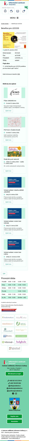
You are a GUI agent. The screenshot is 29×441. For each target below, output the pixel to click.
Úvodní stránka (5, 23)
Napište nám (14, 416)
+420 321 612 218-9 (15, 380)
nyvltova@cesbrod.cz (15, 391)
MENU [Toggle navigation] (14, 18)
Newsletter (14, 421)
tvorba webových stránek (8, 437)
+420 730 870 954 (15, 383)
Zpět (4, 273)
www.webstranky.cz (14, 438)
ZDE (18, 74)
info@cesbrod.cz (15, 386)
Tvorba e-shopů (20, 435)
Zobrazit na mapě (14, 374)
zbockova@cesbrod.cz (15, 388)
